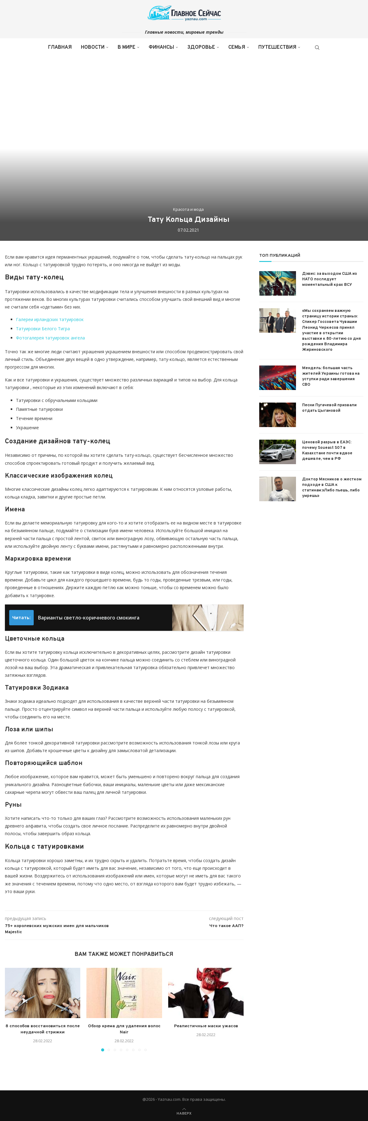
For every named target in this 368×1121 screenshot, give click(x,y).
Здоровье (201, 47)
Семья (236, 47)
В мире (126, 47)
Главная (60, 47)
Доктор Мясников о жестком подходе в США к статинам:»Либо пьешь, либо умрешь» (332, 488)
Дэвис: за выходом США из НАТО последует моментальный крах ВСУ (329, 279)
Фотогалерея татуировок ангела (50, 338)
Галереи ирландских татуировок (50, 319)
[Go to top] (184, 1113)
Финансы (161, 47)
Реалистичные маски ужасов (206, 1026)
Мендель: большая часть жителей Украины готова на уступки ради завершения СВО (330, 377)
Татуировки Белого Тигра (43, 328)
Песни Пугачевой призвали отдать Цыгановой (329, 408)
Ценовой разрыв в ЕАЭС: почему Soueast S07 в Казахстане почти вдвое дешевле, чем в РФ (327, 451)
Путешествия (277, 47)
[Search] (317, 47)
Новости (92, 47)
